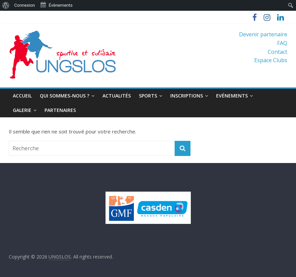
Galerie (22, 110)
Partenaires (60, 110)
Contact (277, 51)
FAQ (282, 43)
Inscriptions (186, 95)
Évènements (56, 4)
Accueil (22, 95)
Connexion (24, 5)
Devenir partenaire (263, 34)
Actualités (116, 95)
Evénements (232, 95)
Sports (148, 95)
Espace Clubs (270, 60)
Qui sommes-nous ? (64, 95)
